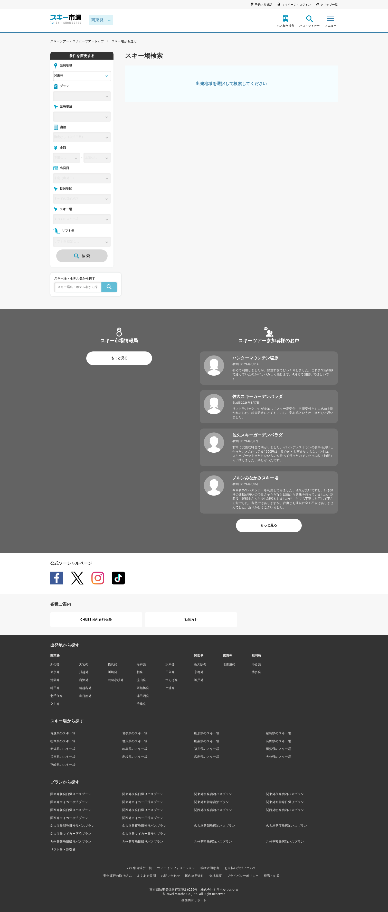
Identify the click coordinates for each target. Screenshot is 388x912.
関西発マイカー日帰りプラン (142, 818)
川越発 (84, 672)
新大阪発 (200, 664)
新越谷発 (85, 688)
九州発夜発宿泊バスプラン (285, 841)
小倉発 (256, 664)
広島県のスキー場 (207, 757)
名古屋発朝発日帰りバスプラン (72, 825)
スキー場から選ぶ (124, 41)
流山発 (141, 680)
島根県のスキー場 (135, 757)
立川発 (55, 704)
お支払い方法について (240, 868)
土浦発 (170, 688)
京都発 (199, 672)
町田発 (55, 688)
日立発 (170, 672)
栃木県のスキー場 (63, 741)
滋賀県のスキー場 (278, 749)
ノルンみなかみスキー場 (255, 478)
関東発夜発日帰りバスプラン (142, 794)
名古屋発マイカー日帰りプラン (144, 833)
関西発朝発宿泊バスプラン (285, 810)
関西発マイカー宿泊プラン (69, 818)
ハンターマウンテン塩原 (255, 358)
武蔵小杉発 (116, 680)
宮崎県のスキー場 (63, 765)
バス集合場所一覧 (139, 868)
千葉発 (141, 704)
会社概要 (215, 876)
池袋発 (55, 680)
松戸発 (141, 664)
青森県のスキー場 (63, 733)
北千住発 (56, 696)
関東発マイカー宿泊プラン (69, 802)
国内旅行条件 (194, 876)
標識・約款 (272, 876)
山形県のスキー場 (207, 733)
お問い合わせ (170, 876)
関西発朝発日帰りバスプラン (70, 810)
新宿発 (55, 664)
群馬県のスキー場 (135, 741)
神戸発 (199, 680)
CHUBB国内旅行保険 (96, 619)
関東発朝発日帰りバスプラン (70, 794)
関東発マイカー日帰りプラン (142, 802)
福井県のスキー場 (207, 749)
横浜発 (112, 664)
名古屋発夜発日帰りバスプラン (144, 825)
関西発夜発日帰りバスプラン (142, 810)
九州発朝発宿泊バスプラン (213, 841)
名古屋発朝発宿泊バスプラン (214, 825)
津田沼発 (143, 696)
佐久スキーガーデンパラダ (257, 396)
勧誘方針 (191, 619)
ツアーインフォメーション (176, 868)
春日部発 (85, 696)
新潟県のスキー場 (63, 749)
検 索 (82, 255)
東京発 (55, 672)
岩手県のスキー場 (135, 733)
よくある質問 (146, 876)
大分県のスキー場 (278, 757)
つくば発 (171, 680)
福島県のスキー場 (278, 733)
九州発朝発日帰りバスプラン (70, 841)
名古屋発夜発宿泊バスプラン (286, 825)
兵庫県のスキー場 (63, 757)
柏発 (140, 672)
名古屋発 (229, 664)
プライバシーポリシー (243, 876)
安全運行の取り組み (117, 876)
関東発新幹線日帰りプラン (285, 802)
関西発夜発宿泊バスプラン (213, 810)
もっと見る (119, 358)
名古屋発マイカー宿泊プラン (70, 833)
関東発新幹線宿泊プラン (211, 802)
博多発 (256, 672)
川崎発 (112, 672)
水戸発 (170, 664)
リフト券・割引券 (63, 849)
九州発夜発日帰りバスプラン (142, 841)
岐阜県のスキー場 (135, 749)
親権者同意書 (209, 868)
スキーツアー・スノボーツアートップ (77, 41)
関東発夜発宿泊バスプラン (285, 794)
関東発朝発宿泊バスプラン (213, 794)
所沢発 (84, 680)
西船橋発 (143, 688)
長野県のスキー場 (278, 741)
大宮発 (84, 664)
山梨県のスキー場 (207, 741)
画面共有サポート (194, 900)
